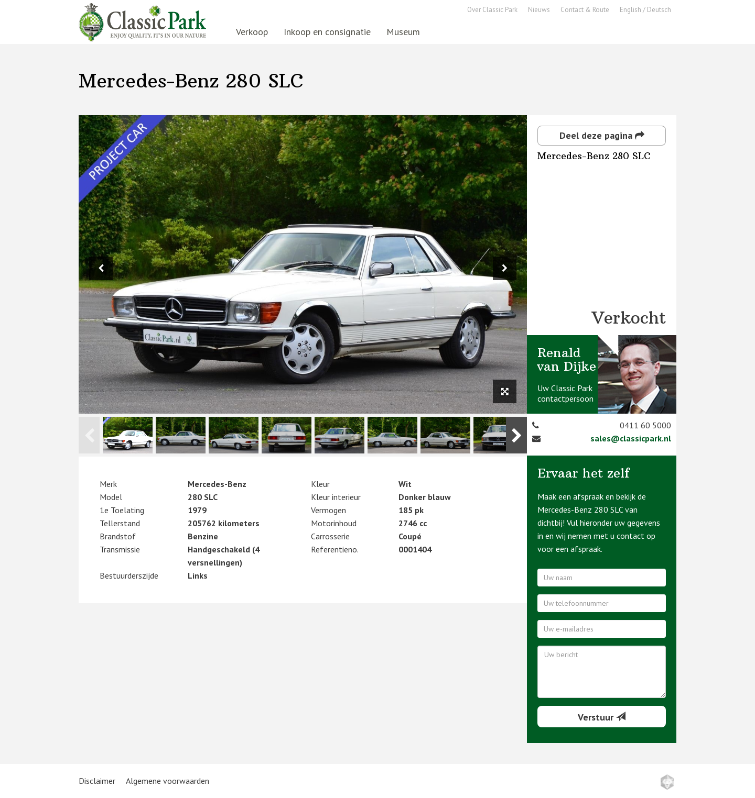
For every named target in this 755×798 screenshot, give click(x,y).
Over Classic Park (492, 9)
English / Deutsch (645, 9)
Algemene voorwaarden (167, 780)
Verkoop (252, 32)
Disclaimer (97, 780)
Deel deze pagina (601, 135)
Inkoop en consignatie (327, 32)
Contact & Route (584, 9)
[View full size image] (504, 391)
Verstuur (601, 717)
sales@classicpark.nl (630, 438)
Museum (403, 32)
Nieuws (539, 9)
